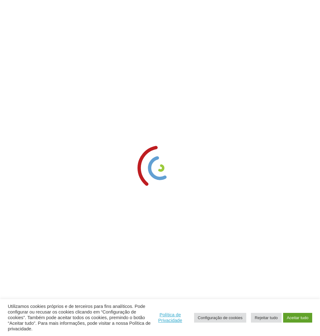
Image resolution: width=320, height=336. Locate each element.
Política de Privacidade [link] (170, 317)
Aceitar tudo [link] (297, 317)
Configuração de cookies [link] (220, 317)
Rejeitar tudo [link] (266, 317)
